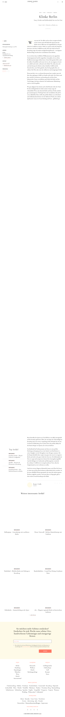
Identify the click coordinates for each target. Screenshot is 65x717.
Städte (17, 662)
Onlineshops (47, 668)
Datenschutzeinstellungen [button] (33, 703)
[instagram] (31, 710)
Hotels (32, 670)
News (47, 674)
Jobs (36, 701)
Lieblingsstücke (47, 666)
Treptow (50, 690)
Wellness (32, 668)
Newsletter (42, 699)
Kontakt (27, 699)
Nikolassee (32, 688)
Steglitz (31, 690)
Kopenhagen (17, 670)
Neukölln (25, 688)
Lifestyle (47, 662)
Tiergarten (44, 690)
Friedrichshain (33, 686)
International (17, 678)
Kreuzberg (49, 686)
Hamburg (17, 668)
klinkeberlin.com (7, 65)
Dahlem (19, 686)
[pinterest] (34, 710)
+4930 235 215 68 (6, 63)
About (22, 699)
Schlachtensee (10, 690)
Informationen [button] (32, 695)
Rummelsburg (56, 688)
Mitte (14, 688)
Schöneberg (18, 690)
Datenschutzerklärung (26, 646)
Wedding (24, 692)
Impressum (44, 703)
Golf (47, 670)
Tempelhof (37, 690)
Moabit (19, 688)
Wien (17, 674)
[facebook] (27, 710)
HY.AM (40, 713)
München (17, 672)
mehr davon (33, 615)
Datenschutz (21, 703)
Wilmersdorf (32, 692)
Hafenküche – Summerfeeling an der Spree (17, 610)
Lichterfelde (8, 688)
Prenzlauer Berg (46, 688)
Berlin (17, 666)
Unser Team (34, 699)
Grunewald (41, 686)
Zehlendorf (40, 692)
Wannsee (56, 690)
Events (24, 701)
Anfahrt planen (7, 57)
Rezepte (47, 672)
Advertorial (48, 28)
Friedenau (25, 686)
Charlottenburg (11, 686)
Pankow (38, 688)
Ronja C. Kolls (42, 25)
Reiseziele (32, 666)
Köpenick (55, 686)
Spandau (25, 690)
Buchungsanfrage (32, 672)
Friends (40, 701)
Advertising (30, 701)
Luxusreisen (32, 662)
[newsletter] (37, 710)
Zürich (17, 676)
